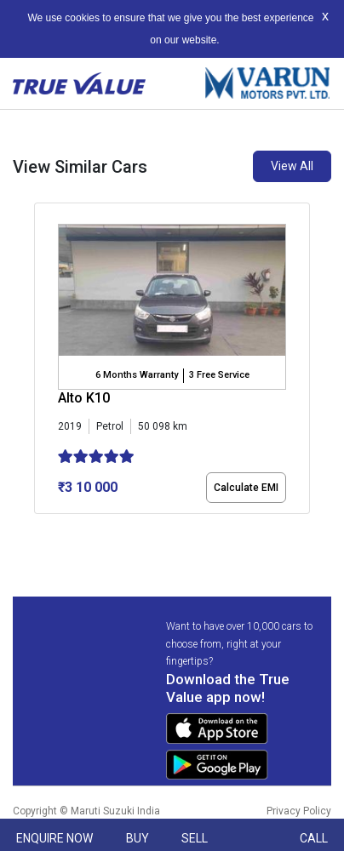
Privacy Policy (299, 811)
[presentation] (43, 362)
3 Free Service (219, 374)
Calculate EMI (246, 488)
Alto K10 (84, 398)
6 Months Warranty (136, 374)
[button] (39, 528)
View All (292, 166)
